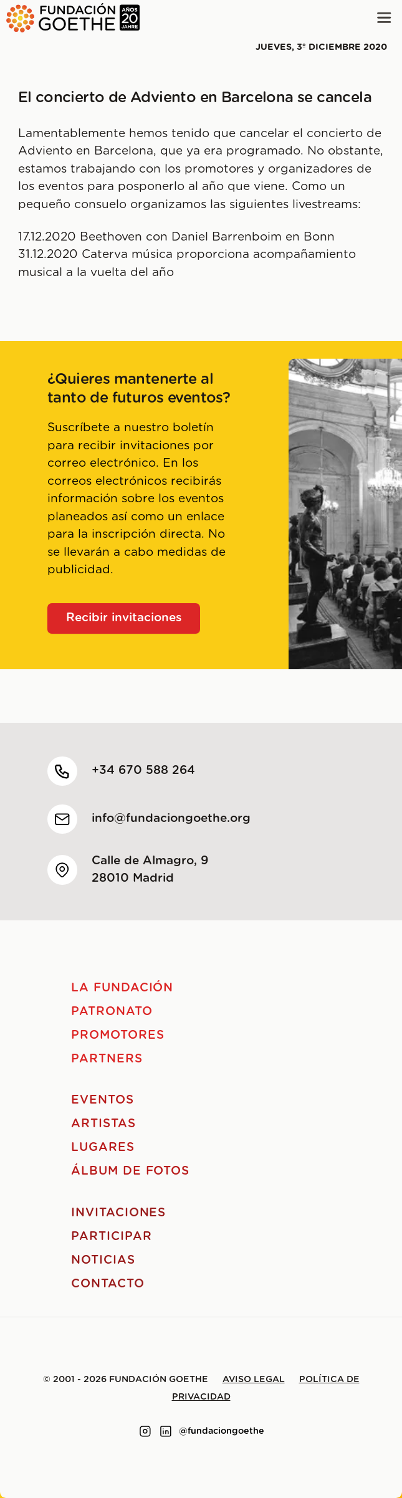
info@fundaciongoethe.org (171, 818)
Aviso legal (254, 1379)
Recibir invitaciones (124, 618)
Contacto (108, 1284)
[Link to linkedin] (165, 1431)
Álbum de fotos (130, 1171)
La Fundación (122, 988)
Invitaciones (118, 1213)
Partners (107, 1059)
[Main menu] (384, 18)
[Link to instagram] (145, 1431)
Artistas (103, 1124)
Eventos (102, 1100)
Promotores (118, 1035)
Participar (111, 1237)
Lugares (103, 1147)
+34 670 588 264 (143, 770)
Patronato (112, 1012)
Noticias (103, 1260)
